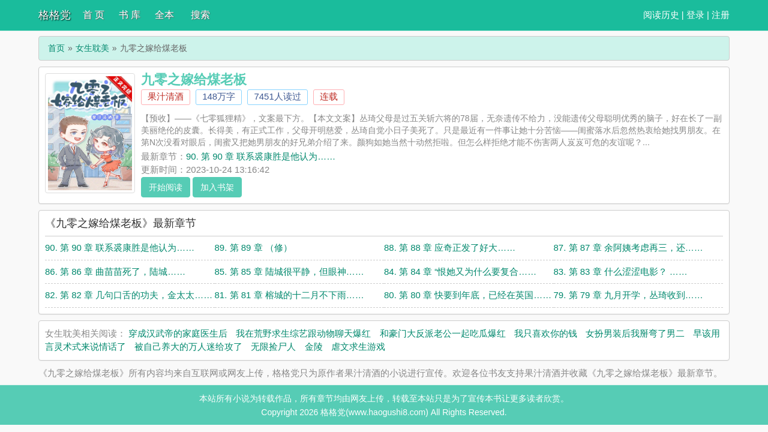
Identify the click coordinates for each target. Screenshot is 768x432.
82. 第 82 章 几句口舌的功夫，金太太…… (128, 295)
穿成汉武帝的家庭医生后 (177, 333)
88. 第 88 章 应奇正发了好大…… (449, 247)
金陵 (314, 346)
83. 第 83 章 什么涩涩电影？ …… (621, 271)
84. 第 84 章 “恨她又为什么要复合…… (460, 271)
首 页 (93, 15)
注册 (721, 15)
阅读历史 (661, 15)
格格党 (54, 15)
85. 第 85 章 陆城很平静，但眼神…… (289, 271)
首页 (56, 48)
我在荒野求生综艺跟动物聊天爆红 (303, 333)
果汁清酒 (166, 96)
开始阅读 (165, 187)
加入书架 (217, 187)
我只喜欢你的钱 (545, 333)
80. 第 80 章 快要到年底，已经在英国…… (467, 295)
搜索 (200, 15)
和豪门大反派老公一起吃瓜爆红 (443, 333)
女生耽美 (92, 48)
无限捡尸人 (273, 346)
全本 (164, 15)
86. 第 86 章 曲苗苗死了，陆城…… (115, 271)
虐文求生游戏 (358, 346)
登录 (695, 15)
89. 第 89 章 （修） (253, 247)
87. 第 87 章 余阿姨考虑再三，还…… (628, 247)
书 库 (129, 15)
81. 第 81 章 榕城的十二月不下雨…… (289, 295)
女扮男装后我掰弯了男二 (635, 333)
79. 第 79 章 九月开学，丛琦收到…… (628, 295)
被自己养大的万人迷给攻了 (188, 346)
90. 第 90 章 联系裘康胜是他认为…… (260, 156)
